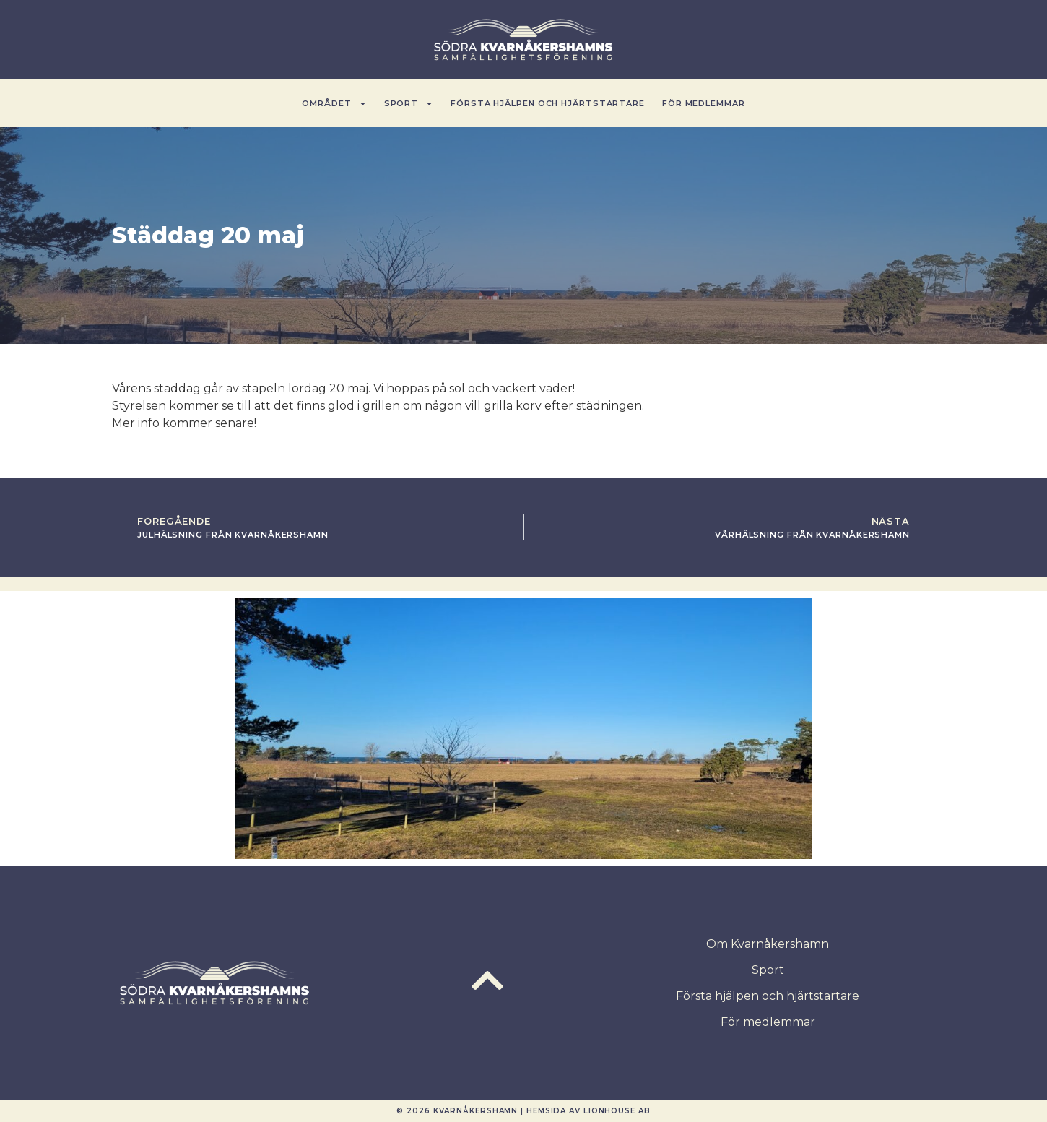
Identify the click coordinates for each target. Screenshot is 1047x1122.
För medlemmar (703, 103)
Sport (409, 103)
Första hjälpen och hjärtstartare (548, 103)
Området (334, 103)
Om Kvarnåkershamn (767, 944)
